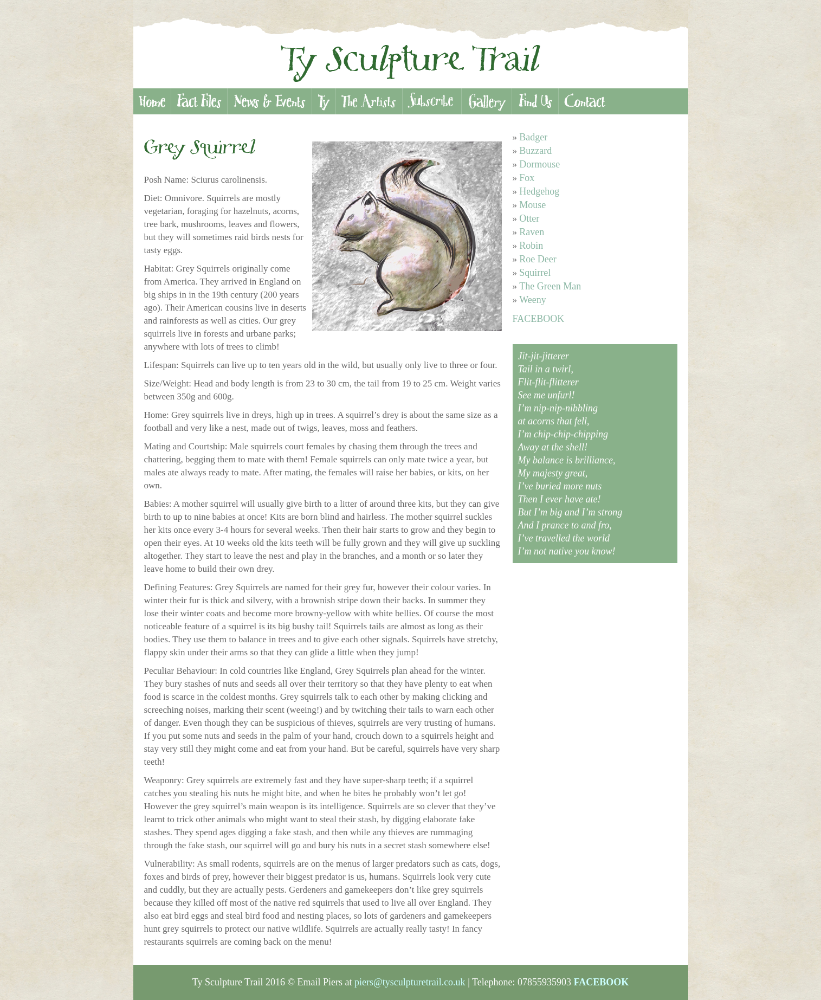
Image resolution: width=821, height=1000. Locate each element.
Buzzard (535, 150)
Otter (529, 218)
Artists (368, 101)
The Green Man (550, 286)
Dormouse (539, 164)
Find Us (535, 101)
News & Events (269, 101)
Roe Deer (537, 259)
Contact (585, 101)
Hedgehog (539, 191)
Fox (526, 177)
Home (152, 101)
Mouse (532, 204)
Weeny (532, 299)
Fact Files (199, 101)
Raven (531, 232)
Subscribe (431, 101)
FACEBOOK (539, 318)
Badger (533, 137)
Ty (323, 101)
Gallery (486, 101)
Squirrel (535, 272)
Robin (531, 245)
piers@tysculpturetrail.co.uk (410, 982)
